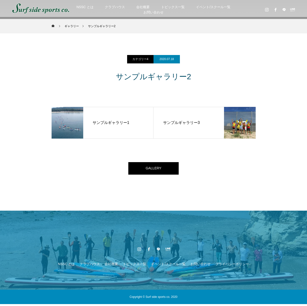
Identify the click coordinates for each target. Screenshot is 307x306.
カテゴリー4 (140, 59)
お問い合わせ (153, 12)
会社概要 (143, 7)
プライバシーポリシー (232, 266)
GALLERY (153, 169)
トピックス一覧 (173, 7)
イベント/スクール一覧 (213, 7)
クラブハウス (115, 7)
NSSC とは (85, 7)
